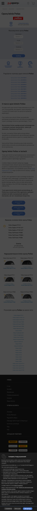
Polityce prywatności (18, 485)
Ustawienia (8, 509)
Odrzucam (18, 509)
